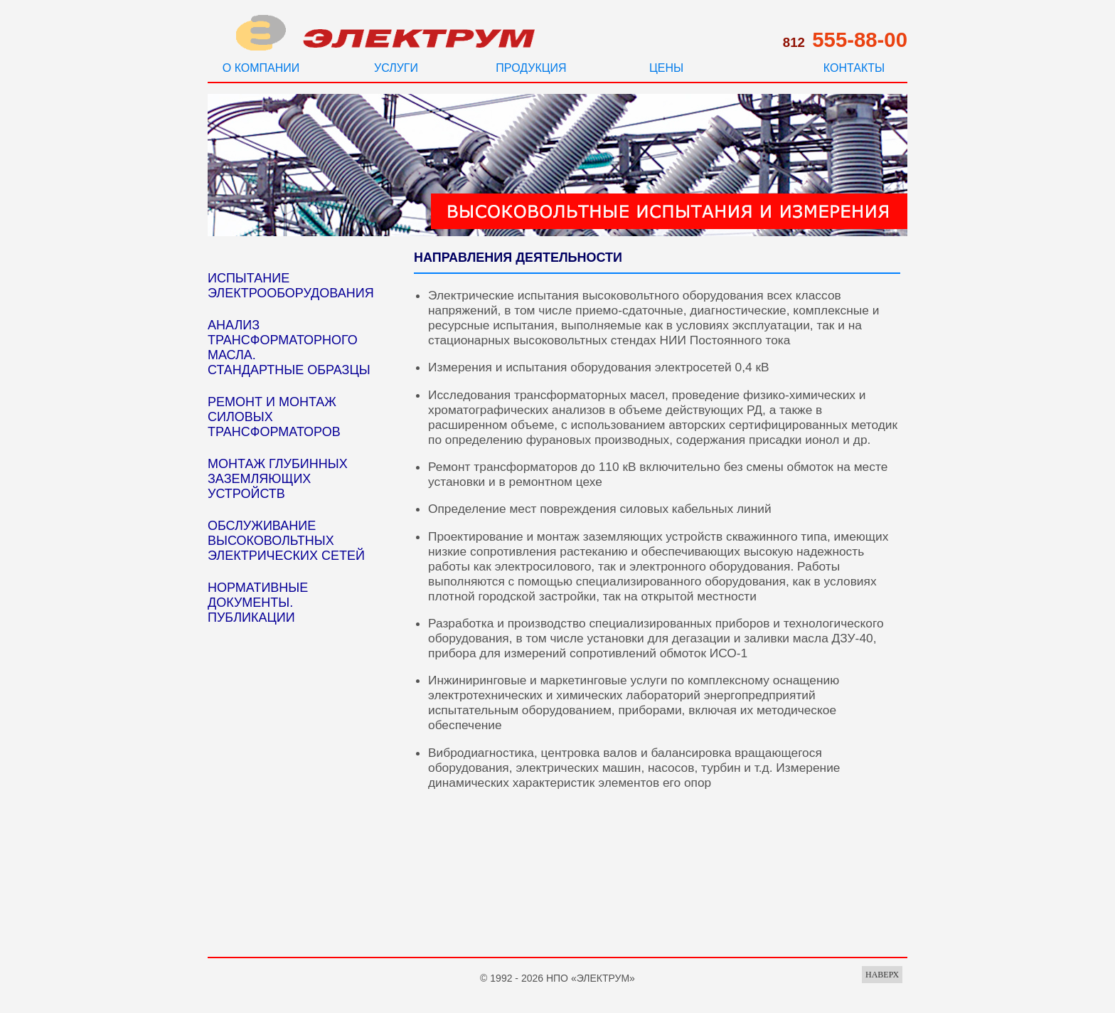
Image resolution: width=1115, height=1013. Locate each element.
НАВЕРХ (882, 975)
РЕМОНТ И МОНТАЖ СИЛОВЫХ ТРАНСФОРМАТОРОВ (274, 417)
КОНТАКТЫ (854, 68)
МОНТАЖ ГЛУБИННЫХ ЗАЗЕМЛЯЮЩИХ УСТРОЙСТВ (278, 479)
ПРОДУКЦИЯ (531, 68)
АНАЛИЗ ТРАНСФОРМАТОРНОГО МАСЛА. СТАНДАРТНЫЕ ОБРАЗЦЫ (289, 347)
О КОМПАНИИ (261, 68)
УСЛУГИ (396, 68)
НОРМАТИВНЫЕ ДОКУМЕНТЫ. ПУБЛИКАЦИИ (258, 602)
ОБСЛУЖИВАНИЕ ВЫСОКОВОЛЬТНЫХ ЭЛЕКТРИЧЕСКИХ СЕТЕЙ (286, 541)
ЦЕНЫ (666, 68)
